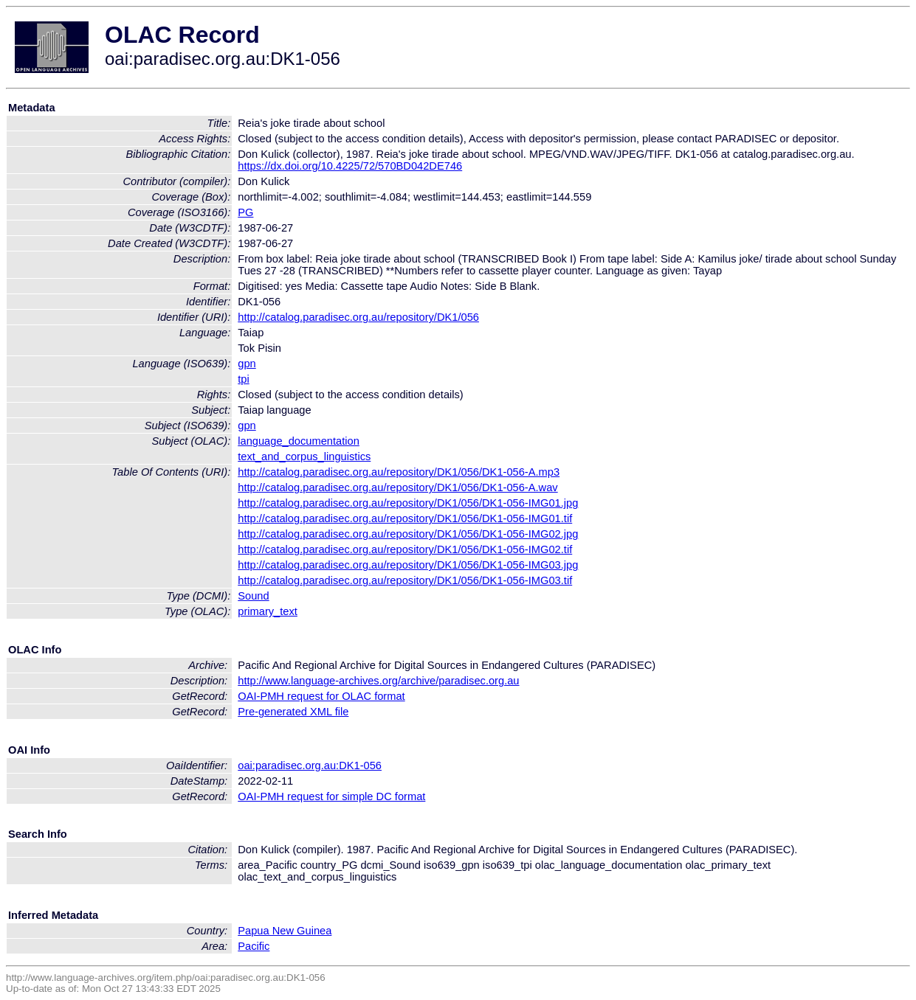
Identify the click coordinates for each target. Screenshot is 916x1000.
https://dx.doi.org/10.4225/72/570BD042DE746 (350, 166)
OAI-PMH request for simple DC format (331, 796)
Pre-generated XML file (293, 712)
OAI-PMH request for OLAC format (321, 696)
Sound (253, 596)
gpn (246, 363)
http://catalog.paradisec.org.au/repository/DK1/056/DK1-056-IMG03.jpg (408, 565)
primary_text (267, 611)
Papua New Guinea (284, 931)
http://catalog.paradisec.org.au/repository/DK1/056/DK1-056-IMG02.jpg (408, 534)
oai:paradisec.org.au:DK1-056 (310, 765)
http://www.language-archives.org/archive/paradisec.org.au (378, 681)
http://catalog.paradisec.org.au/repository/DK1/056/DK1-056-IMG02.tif (405, 549)
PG (245, 212)
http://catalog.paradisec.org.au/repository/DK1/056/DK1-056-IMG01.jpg (408, 503)
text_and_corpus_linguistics (304, 456)
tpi (243, 379)
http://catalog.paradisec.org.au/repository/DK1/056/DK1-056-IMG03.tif (405, 580)
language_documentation (298, 441)
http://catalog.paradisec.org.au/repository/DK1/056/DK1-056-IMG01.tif (405, 518)
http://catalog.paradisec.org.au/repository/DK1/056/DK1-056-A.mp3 (398, 472)
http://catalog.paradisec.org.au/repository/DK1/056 (358, 317)
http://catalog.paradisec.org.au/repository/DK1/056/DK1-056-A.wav (397, 487)
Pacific (253, 946)
